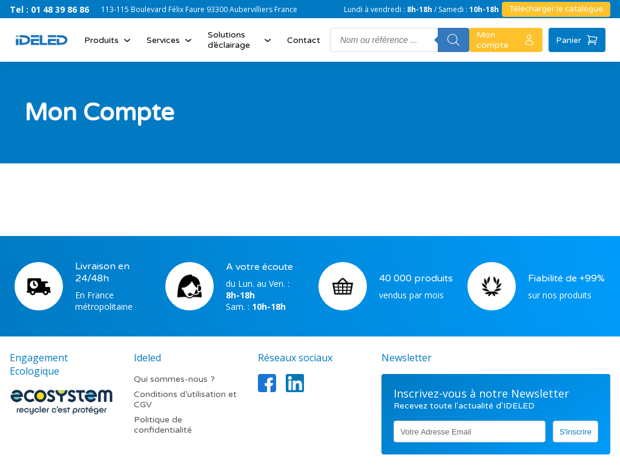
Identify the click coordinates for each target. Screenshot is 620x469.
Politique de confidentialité (163, 425)
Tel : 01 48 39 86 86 (49, 9)
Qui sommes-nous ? (174, 379)
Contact (303, 40)
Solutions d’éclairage (241, 40)
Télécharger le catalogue (556, 9)
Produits (108, 40)
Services (170, 40)
